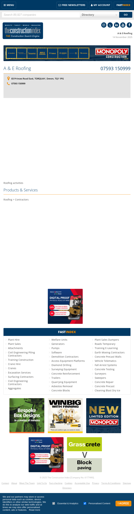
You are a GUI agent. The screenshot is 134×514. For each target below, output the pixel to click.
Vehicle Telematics (105, 360)
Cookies (68, 483)
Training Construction (21, 359)
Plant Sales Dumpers (107, 339)
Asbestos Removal (62, 386)
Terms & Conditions (111, 483)
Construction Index (23, 30)
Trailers (55, 377)
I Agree (123, 503)
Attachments (15, 348)
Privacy (95, 483)
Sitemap (127, 483)
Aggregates (14, 388)
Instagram (103, 25)
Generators (58, 344)
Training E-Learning (106, 348)
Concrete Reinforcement (65, 373)
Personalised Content (97, 503)
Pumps (55, 348)
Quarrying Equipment (64, 382)
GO (126, 14)
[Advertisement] (67, 139)
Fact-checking (55, 483)
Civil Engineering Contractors (18, 382)
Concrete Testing (104, 369)
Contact (5, 483)
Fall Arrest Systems (106, 365)
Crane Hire (14, 364)
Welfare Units (59, 339)
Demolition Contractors (65, 356)
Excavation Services (19, 372)
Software (56, 352)
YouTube (122, 25)
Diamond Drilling (61, 365)
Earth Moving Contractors (110, 352)
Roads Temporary (105, 344)
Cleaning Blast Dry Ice (107, 390)
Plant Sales (14, 344)
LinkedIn (116, 25)
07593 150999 (115, 68)
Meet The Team (27, 483)
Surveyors (100, 373)
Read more (34, 510)
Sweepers (100, 377)
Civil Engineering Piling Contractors (21, 354)
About (14, 483)
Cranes (12, 368)
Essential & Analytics (65, 503)
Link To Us (42, 483)
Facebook (129, 25)
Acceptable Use (82, 483)
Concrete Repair (104, 382)
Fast (123, 5)
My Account (102, 5)
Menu (10, 5)
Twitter (110, 25)
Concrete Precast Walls (108, 356)
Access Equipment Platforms (68, 360)
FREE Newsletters (73, 5)
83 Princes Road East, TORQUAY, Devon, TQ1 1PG (37, 78)
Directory (67, 487)
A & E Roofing (17, 68)
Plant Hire (14, 339)
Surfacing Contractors (21, 376)
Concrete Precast (104, 386)
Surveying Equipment (64, 369)
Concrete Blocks (60, 390)
